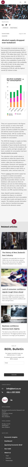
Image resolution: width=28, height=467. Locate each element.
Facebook (10, 25)
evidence (8, 174)
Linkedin (3, 25)
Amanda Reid (4, 35)
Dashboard (8, 441)
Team (7, 456)
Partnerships (9, 460)
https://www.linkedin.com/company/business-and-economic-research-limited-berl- (11, 400)
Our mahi (7, 449)
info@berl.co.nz (13, 389)
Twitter (6, 25)
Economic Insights (5, 33)
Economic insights (10, 437)
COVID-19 (5, 27)
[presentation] (13, 368)
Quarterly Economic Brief (13, 445)
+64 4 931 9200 (13, 392)
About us (7, 452)
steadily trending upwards (9, 153)
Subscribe (14, 375)
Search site (20, 2)
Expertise (8, 458)
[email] (14, 363)
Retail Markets (13, 27)
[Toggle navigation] (25, 2)
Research (4, 178)
